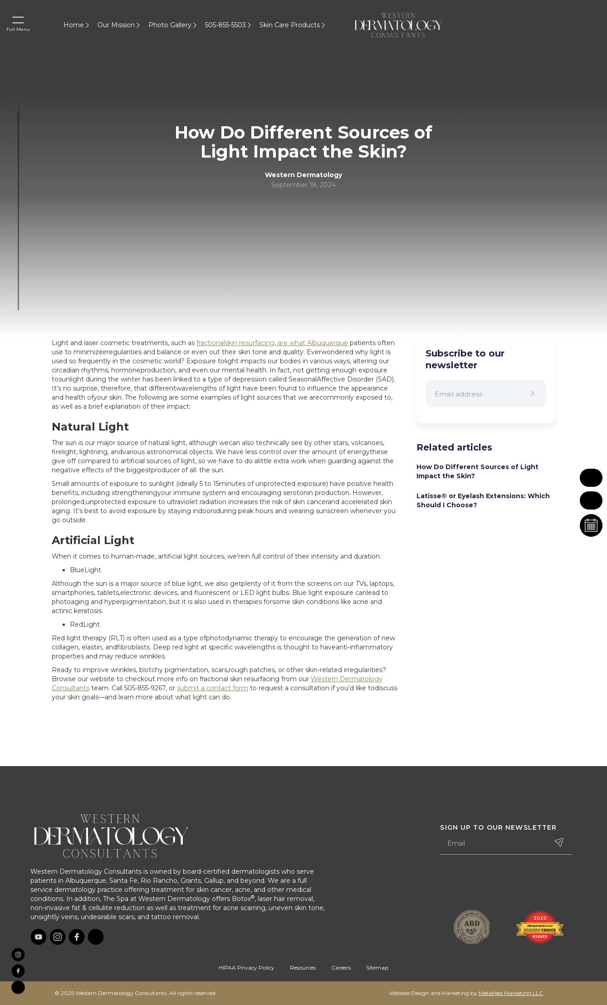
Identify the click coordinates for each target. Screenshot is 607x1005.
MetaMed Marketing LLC (511, 993)
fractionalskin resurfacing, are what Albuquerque (272, 343)
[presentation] (509, 883)
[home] (409, 25)
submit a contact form (212, 688)
